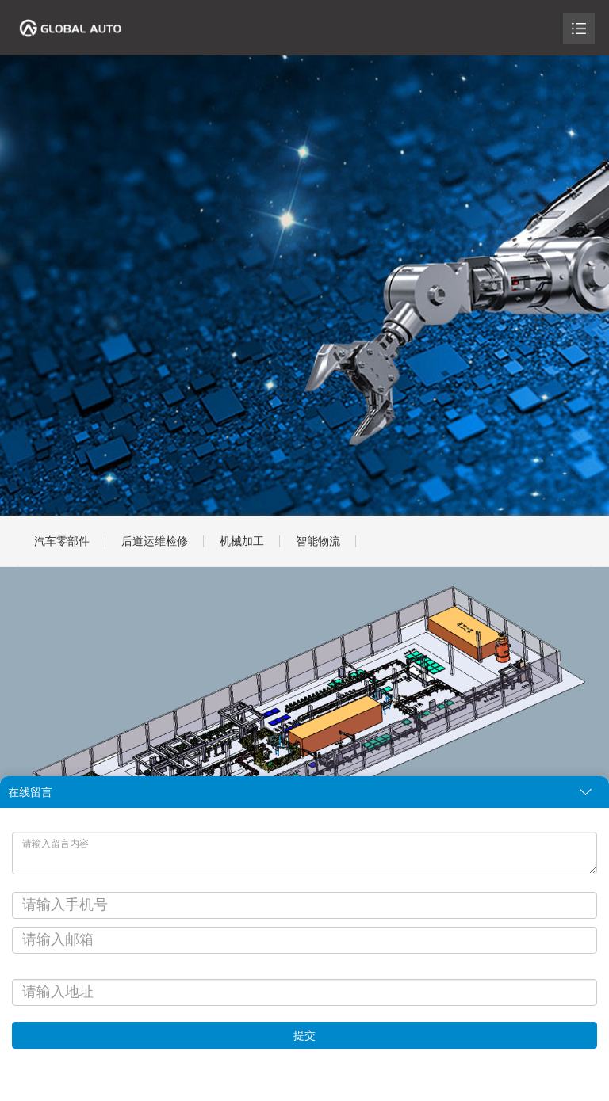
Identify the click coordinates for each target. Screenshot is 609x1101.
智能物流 (318, 541)
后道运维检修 (154, 541)
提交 (304, 1035)
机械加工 (242, 541)
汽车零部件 (62, 541)
